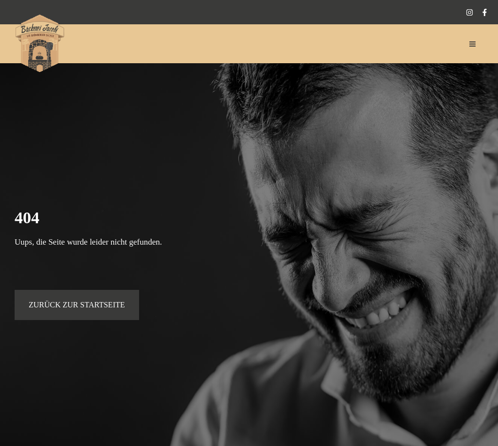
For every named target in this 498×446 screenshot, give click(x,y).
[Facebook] (484, 12)
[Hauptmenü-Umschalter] (473, 44)
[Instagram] (469, 12)
